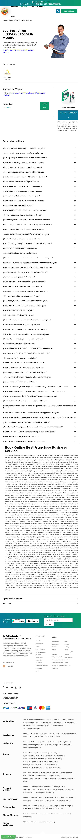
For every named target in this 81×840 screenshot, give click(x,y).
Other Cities (7, 604)
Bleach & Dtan (54, 734)
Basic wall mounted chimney (33, 814)
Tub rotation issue (44, 790)
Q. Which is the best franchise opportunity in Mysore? (22, 325)
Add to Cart (45, 106)
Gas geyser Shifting (51, 765)
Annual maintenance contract (34, 720)
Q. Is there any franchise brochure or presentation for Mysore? (25, 301)
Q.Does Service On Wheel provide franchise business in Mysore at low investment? (33, 427)
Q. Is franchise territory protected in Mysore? (19, 277)
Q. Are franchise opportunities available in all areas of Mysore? (25, 291)
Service (56, 720)
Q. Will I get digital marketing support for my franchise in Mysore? (26, 220)
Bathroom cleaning (49, 779)
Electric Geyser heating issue (51, 753)
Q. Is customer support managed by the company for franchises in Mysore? (30, 263)
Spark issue (27, 801)
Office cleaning (28, 776)
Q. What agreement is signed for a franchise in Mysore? (23, 186)
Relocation (27, 726)
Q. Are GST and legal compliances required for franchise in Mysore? (27, 244)
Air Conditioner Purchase (31, 729)
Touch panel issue (67, 798)
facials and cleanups (69, 734)
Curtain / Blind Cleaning (31, 779)
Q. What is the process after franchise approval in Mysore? (24, 282)
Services (24, 6)
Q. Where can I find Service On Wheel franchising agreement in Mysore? (29, 432)
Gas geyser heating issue (47, 762)
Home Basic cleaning (30, 773)
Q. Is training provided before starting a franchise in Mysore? (25, 372)
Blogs (13, 16)
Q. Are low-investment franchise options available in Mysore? (25, 329)
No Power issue (58, 790)
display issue (58, 787)
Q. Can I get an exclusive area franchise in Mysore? (21, 196)
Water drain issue (29, 790)
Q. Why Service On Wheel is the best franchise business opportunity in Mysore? (31, 413)
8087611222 (10, 698)
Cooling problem (68, 720)
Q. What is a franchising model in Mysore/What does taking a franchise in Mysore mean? (35, 387)
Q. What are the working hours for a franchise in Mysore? (23, 163)
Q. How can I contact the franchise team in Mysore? (21, 296)
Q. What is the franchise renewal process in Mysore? (22, 239)
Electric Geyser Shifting (55, 759)
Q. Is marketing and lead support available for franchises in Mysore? (27, 377)
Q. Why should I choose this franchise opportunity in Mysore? (25, 306)
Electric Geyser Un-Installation (33, 759)
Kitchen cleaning (66, 773)
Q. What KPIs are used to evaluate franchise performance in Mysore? (28, 258)
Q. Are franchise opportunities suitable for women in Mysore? (25, 177)
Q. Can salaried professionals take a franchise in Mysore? (24, 172)
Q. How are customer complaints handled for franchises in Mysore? (27, 267)
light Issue (43, 742)
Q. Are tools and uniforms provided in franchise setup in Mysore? (26, 234)
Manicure (34, 734)
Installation (58, 723)
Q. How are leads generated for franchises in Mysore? (22, 215)
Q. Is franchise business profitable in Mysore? (19, 344)
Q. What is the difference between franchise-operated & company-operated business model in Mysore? (38, 407)
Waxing (26, 734)
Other (58, 737)
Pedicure (44, 734)
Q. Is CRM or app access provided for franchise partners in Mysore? (27, 224)
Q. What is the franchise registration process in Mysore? (23, 339)
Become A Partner (38, 6)
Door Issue (53, 742)
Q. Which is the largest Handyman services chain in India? (24, 441)
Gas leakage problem (31, 723)
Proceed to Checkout (68, 115)
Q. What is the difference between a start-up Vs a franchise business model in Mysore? (34, 391)
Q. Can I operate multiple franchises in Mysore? (20, 248)
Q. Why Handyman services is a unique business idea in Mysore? (26, 422)
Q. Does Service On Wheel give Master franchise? (20, 436)
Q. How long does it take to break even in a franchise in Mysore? (26, 353)
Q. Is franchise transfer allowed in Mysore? (18, 205)
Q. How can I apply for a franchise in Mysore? (19, 315)
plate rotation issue (52, 798)
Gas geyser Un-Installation (32, 768)
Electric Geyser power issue (32, 756)
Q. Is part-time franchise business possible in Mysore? (22, 167)
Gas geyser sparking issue (32, 765)
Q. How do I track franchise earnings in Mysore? (20, 253)
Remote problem (58, 726)
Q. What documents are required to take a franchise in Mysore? (26, 334)
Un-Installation (69, 723)
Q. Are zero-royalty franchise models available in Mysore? (24, 363)
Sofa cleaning (41, 776)
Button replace (28, 793)
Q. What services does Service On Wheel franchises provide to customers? (30, 396)
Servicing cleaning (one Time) (33, 745)
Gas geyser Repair (29, 762)
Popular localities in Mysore (12, 599)
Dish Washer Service (30, 822)
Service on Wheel (7, 75)
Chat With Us (8, 837)
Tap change (59, 809)
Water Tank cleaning (66, 779)
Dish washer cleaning (47, 822)
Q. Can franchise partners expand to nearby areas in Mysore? (25, 272)
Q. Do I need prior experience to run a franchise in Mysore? (24, 153)
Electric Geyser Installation (54, 756)
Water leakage (46, 723)
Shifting (36, 809)
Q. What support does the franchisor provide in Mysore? (23, 367)
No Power (34, 742)
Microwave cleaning (63, 801)
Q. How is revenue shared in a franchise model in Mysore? (24, 229)
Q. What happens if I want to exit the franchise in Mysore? (23, 201)
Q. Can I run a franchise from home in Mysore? (19, 382)
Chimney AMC (28, 817)
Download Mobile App (40, 2)
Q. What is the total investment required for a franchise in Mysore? (27, 320)
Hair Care (50, 737)
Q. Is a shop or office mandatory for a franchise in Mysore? (24, 148)
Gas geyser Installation (52, 768)
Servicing (26, 806)
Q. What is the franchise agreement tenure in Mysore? (22, 191)
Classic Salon (28, 737)
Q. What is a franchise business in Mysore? (18, 310)
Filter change (53, 806)
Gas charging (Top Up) (42, 726)
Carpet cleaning (54, 776)
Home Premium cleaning (49, 773)
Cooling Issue (64, 742)
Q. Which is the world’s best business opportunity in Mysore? (25, 401)
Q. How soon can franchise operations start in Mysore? (22, 286)
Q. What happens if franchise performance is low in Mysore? (25, 210)
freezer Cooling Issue (54, 745)
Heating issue (39, 801)
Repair (49, 720)
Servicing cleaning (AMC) (32, 748)
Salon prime (39, 737)
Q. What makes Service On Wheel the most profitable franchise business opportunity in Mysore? (38, 417)
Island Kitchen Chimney (54, 814)
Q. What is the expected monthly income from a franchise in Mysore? (28, 348)
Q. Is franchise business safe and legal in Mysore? (21, 182)
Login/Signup (69, 11)
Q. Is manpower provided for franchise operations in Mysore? (25, 158)
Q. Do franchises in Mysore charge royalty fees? (20, 358)
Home (5, 21)
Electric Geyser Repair (31, 753)
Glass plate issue (37, 798)
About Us (14, 6)
